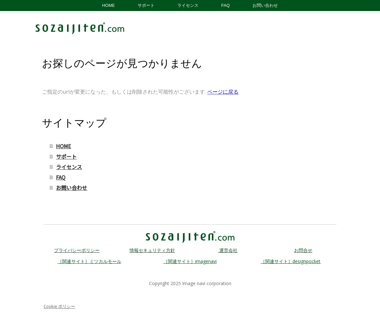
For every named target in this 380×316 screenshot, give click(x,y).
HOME (108, 5)
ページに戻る (222, 91)
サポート (146, 5)
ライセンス (187, 5)
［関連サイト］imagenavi (190, 261)
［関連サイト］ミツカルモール (89, 261)
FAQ (225, 5)
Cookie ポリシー (59, 306)
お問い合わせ (265, 5)
